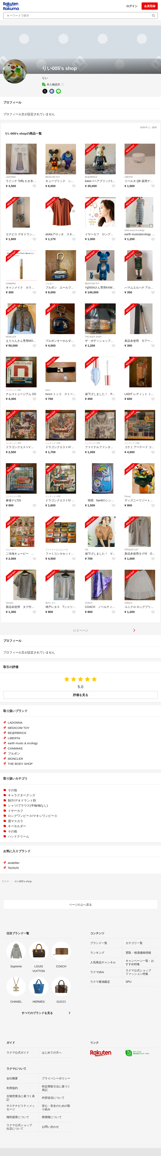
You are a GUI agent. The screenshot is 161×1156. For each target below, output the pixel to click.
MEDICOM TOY (53, 177)
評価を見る (80, 695)
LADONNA (11, 177)
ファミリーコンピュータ (57, 550)
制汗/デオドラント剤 (22, 800)
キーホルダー (17, 826)
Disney (128, 496)
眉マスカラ (15, 821)
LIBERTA (129, 177)
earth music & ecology (134, 230)
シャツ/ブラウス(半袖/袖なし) (28, 805)
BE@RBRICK (91, 177)
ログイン (132, 6)
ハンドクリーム (18, 836)
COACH (88, 603)
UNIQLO (128, 603)
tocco (48, 390)
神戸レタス (51, 603)
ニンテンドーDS (13, 390)
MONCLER (11, 337)
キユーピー (11, 550)
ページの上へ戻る (80, 904)
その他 (12, 790)
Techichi (9, 603)
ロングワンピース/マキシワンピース (32, 815)
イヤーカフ (15, 810)
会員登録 (149, 6)
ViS (86, 550)
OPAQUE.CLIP (131, 550)
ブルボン (50, 283)
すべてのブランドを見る (37, 1013)
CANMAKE (11, 283)
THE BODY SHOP (93, 337)
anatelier (14, 862)
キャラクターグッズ (21, 795)
